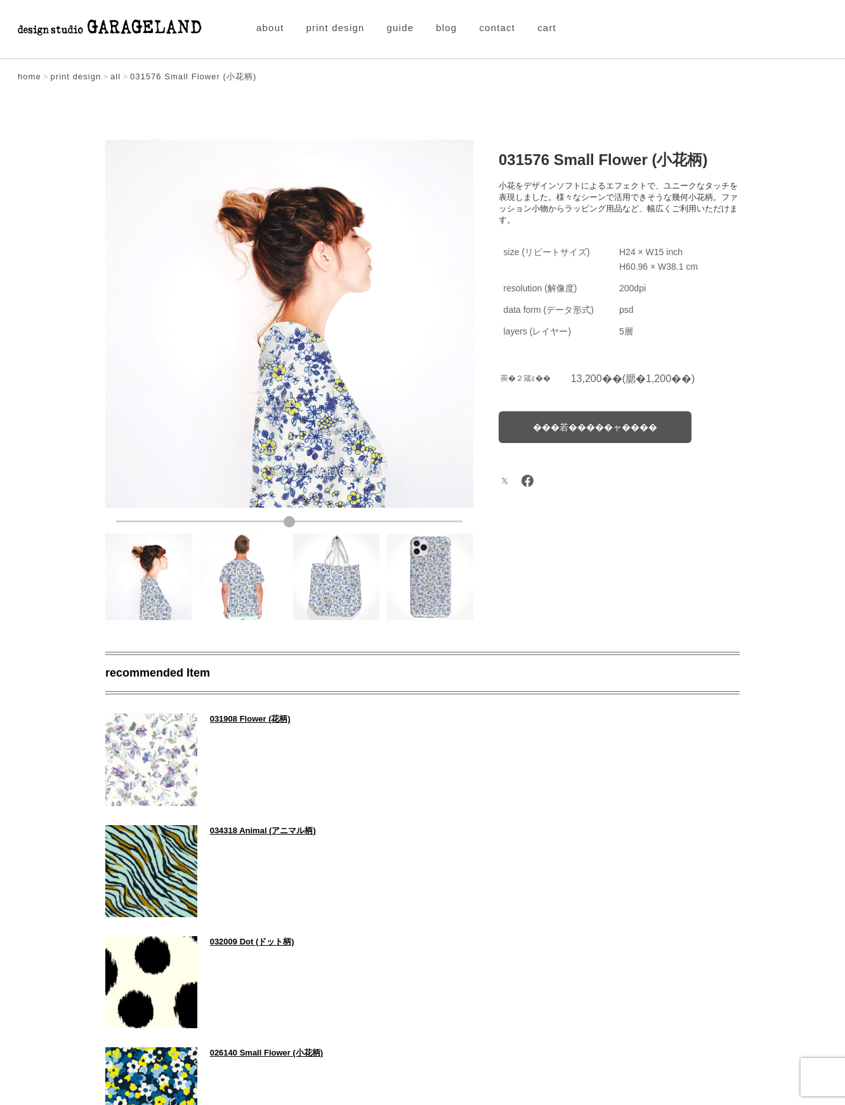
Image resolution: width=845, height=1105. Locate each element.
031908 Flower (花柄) (249, 719)
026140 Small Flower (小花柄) (595, 829)
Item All (422, 969)
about (270, 27)
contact (497, 27)
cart (546, 27)
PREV (135, 969)
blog (446, 27)
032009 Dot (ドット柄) (251, 829)
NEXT (709, 969)
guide (400, 27)
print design (335, 27)
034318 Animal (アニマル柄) (592, 719)
